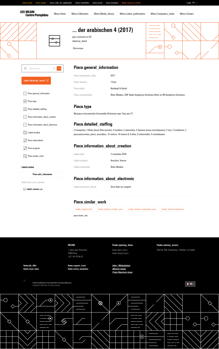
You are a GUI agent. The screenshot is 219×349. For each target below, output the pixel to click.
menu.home (60, 13)
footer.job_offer (31, 265)
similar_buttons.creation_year (110, 209)
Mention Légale (120, 269)
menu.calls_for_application (61, 2)
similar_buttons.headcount (173, 209)
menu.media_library (104, 13)
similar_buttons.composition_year (142, 209)
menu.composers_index (162, 13)
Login (189, 2)
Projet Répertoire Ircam (124, 272)
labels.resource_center (131, 2)
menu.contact (187, 13)
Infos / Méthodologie (123, 265)
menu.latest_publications (132, 13)
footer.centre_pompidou (80, 269)
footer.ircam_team (32, 269)
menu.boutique (112, 2)
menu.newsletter (82, 2)
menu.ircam (27, 2)
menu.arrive (98, 2)
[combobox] (42, 68)
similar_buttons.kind (84, 209)
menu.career (41, 2)
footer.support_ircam (78, 265)
